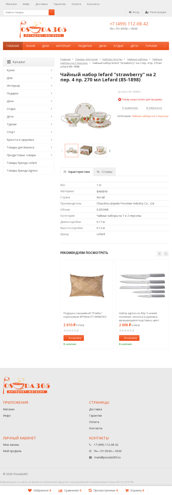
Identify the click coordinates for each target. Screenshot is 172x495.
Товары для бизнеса (20, 147)
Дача (102, 46)
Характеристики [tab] (76, 172)
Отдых (118, 46)
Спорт (11, 132)
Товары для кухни (86, 59)
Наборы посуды (112, 59)
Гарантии (60, 4)
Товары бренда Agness (22, 170)
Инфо (26, 4)
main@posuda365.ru (107, 457)
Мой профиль (12, 451)
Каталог (16, 62)
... (165, 46)
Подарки (85, 46)
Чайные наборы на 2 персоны (150, 116)
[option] (71, 150)
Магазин (11, 4)
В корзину (73, 338)
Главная (12, 46)
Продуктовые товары (21, 155)
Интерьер (63, 46)
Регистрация (155, 12)
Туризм (151, 46)
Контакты (93, 4)
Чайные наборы (137, 59)
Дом (45, 46)
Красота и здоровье (20, 140)
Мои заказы (11, 445)
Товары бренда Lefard (22, 163)
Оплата (76, 4)
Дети (134, 46)
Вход (134, 12)
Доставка (42, 4)
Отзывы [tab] (104, 172)
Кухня (30, 46)
